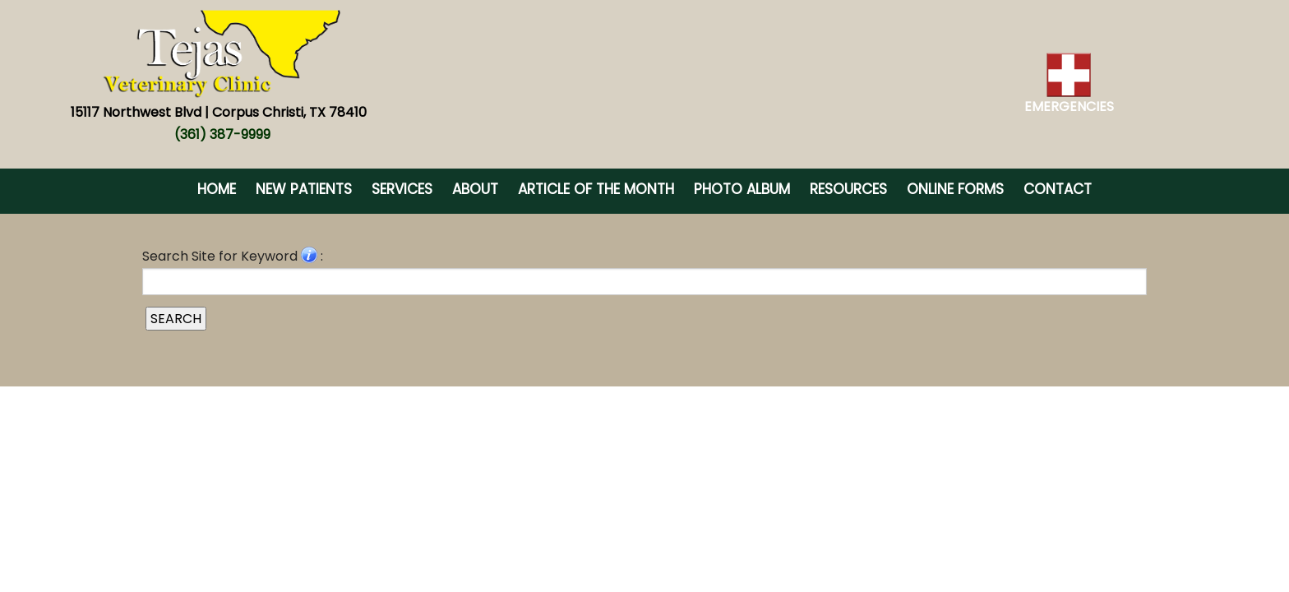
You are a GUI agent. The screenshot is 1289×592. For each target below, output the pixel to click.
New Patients (304, 189)
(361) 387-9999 (222, 134)
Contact (1057, 189)
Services (402, 189)
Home (216, 189)
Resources (848, 189)
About (475, 189)
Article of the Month (596, 189)
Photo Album (742, 189)
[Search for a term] (644, 281)
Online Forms (955, 189)
